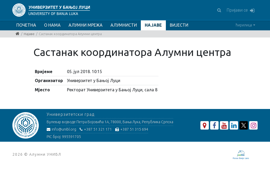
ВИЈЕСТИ (179, 25)
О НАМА (52, 25)
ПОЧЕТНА (26, 25)
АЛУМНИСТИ (123, 25)
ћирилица (244, 25)
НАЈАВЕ (153, 25)
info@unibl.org (61, 129)
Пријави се (240, 10)
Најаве (29, 34)
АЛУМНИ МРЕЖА (86, 25)
